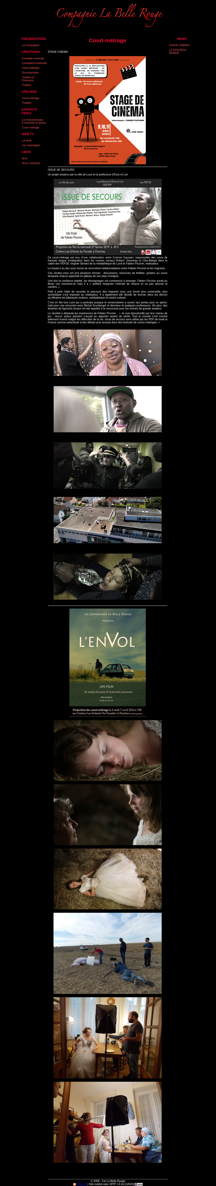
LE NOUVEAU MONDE (177, 51)
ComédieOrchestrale (34, 63)
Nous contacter (31, 163)
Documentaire (30, 72)
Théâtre (26, 85)
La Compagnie (30, 45)
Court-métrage (30, 67)
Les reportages (31, 145)
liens (25, 158)
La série (27, 140)
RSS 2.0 (80, 1184)
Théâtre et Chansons (28, 79)
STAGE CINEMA (179, 45)
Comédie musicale (33, 58)
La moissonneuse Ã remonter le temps (34, 121)
